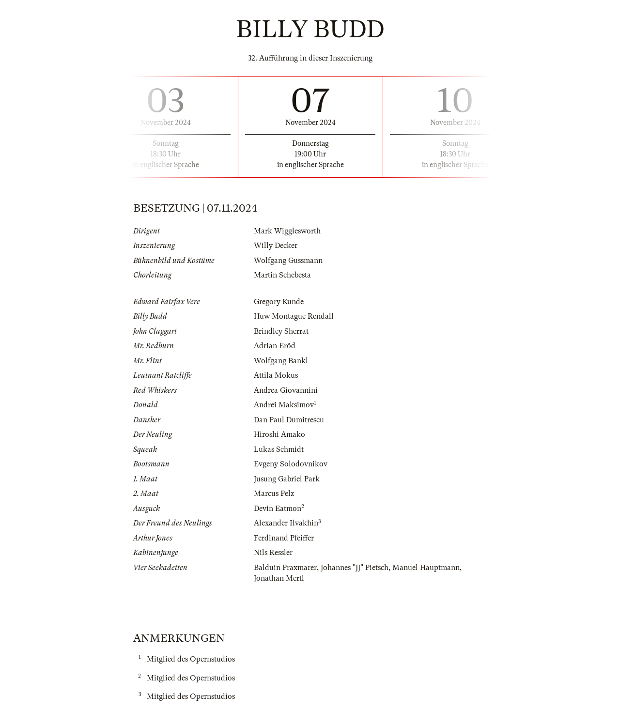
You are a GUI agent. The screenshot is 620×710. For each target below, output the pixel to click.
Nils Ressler (273, 552)
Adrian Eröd (274, 345)
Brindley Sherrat (281, 331)
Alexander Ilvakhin (286, 523)
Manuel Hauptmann (426, 567)
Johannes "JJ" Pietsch (354, 567)
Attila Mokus (276, 375)
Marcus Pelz (274, 493)
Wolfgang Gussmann (288, 260)
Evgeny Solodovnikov (290, 464)
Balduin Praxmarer (285, 567)
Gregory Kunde (279, 301)
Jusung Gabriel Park (287, 479)
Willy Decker (275, 245)
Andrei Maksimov (284, 405)
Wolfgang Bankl (281, 360)
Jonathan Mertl (279, 578)
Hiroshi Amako (279, 434)
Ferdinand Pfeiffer (284, 538)
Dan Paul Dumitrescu (289, 420)
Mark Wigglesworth (287, 231)
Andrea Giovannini (286, 390)
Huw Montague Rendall (294, 316)
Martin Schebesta (282, 275)
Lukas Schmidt (279, 449)
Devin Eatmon (277, 508)
